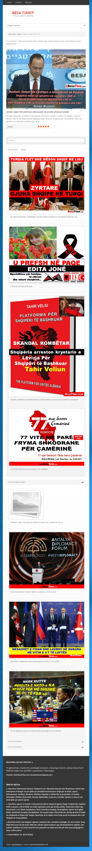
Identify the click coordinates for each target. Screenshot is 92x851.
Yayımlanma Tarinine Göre (28, 41)
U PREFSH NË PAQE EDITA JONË (21, 286)
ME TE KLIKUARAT (46, 741)
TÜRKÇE (18, 2)
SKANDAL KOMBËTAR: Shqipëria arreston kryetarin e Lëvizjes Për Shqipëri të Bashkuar (44, 400)
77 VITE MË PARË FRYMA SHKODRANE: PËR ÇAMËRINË (29, 469)
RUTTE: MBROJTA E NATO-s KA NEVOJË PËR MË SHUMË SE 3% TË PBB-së (36, 731)
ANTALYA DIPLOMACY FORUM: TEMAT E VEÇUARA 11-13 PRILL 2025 (33, 592)
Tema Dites (12, 150)
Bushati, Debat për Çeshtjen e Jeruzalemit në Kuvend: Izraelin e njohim (37, 112)
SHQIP (9, 2)
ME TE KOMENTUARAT (46, 482)
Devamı (10, 127)
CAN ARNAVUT (16, 844)
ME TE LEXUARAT (46, 747)
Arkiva (23, 150)
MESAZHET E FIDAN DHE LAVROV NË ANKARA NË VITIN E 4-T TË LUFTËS (35, 661)
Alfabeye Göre (11, 44)
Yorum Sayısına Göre (73, 41)
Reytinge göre (42, 41)
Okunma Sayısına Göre (57, 41)
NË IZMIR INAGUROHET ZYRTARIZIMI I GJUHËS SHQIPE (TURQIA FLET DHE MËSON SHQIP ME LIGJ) (44, 217)
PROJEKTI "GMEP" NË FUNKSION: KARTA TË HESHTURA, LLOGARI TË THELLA (37, 522)
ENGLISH (28, 2)
